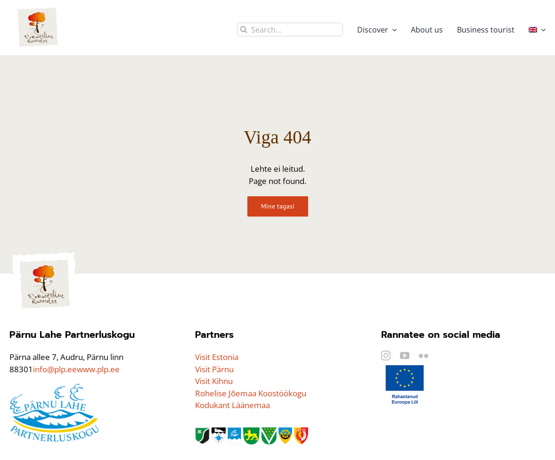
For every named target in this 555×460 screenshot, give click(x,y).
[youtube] (404, 355)
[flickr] (423, 355)
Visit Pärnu (214, 369)
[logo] (44, 254)
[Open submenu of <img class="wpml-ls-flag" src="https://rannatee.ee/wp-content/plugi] (541, 30)
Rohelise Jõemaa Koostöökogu (250, 393)
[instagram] (386, 355)
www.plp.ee (98, 369)
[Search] (244, 29)
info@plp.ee (55, 369)
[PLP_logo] (54, 387)
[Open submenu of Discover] (392, 30)
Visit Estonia (216, 356)
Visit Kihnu (214, 381)
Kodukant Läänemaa (232, 405)
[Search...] (290, 29)
